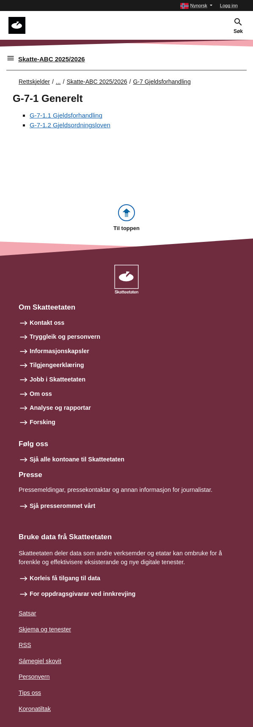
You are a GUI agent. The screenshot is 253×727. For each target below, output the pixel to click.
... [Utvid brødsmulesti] (58, 81)
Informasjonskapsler (59, 351)
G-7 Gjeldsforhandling (161, 81)
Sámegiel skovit (40, 661)
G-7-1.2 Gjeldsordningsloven (70, 125)
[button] (196, 5)
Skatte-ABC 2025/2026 (51, 59)
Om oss (41, 393)
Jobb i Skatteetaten (57, 379)
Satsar (27, 613)
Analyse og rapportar (60, 407)
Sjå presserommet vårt (62, 505)
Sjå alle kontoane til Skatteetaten (77, 459)
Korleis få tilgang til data (65, 578)
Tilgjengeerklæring (57, 365)
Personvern (34, 676)
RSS (25, 645)
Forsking (42, 422)
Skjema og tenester (45, 629)
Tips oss (30, 692)
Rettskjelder (34, 81)
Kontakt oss (47, 322)
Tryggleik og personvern (65, 336)
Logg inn (229, 5)
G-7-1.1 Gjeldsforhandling (66, 115)
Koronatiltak (35, 708)
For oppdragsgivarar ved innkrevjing (82, 593)
